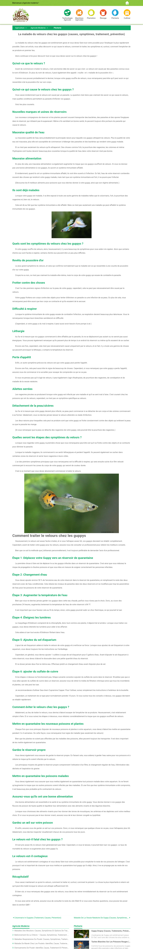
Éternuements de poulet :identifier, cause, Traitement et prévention (41, 948)
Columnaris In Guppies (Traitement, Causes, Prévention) (37, 918)
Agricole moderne (38, 28)
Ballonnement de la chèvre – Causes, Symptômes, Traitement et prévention (41, 935)
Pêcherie (57, 28)
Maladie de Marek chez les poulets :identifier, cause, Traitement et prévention (41, 943)
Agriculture (19, 28)
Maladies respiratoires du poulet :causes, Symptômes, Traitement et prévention (41, 939)
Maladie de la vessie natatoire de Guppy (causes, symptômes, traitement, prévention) (101, 918)
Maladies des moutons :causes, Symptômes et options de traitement (41, 931)
